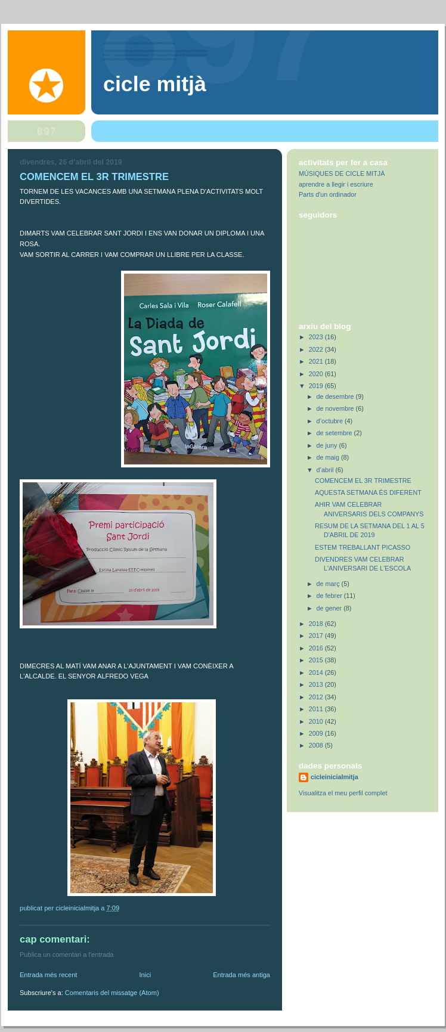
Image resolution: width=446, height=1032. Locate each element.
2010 (317, 721)
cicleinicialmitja (334, 776)
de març (329, 583)
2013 (317, 684)
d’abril (326, 469)
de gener (330, 608)
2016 (317, 648)
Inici (145, 974)
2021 (317, 361)
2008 (317, 745)
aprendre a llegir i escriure (336, 184)
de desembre (336, 396)
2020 (317, 373)
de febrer (330, 595)
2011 (317, 708)
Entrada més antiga (241, 974)
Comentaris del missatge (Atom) (112, 992)
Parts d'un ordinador (328, 194)
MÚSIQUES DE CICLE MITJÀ (342, 173)
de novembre (336, 408)
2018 (317, 623)
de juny (328, 445)
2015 (317, 660)
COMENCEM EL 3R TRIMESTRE (363, 480)
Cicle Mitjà (154, 84)
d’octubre (331, 420)
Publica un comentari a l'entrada (66, 954)
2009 (317, 733)
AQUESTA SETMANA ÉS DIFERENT (368, 492)
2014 (317, 672)
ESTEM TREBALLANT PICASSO (362, 547)
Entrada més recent (48, 974)
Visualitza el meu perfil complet (343, 793)
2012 (317, 697)
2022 (317, 349)
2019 (317, 385)
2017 (317, 635)
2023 (317, 336)
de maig (329, 457)
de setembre (335, 432)
